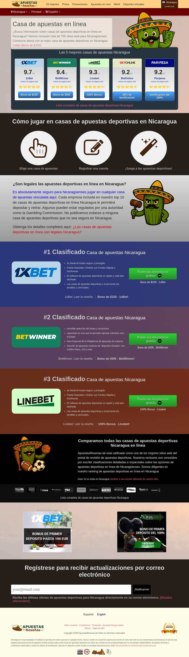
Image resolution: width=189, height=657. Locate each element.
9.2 (126, 72)
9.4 (60, 72)
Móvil (117, 4)
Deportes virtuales (133, 4)
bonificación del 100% (160, 96)
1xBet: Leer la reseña (79, 301)
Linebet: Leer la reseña (78, 428)
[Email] (71, 589)
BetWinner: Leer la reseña (75, 362)
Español (52, 11)
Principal (36, 11)
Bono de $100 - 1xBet (156, 281)
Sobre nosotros (70, 625)
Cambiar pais (169, 6)
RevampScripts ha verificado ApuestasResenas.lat (136, 646)
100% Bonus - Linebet (156, 408)
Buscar (88, 628)
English (101, 614)
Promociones (79, 4)
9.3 (93, 72)
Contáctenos (84, 625)
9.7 (28, 72)
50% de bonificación (127, 96)
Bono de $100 (29, 94)
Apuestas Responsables (113, 625)
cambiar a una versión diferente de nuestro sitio (137, 477)
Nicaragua (19, 11)
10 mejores (52, 4)
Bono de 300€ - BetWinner (157, 346)
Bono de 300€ (61, 94)
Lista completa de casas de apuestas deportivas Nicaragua (94, 105)
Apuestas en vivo (101, 4)
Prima (65, 4)
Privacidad (96, 625)
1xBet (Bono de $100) (27, 45)
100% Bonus (94, 94)
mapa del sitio (98, 628)
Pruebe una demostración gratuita (157, 273)
